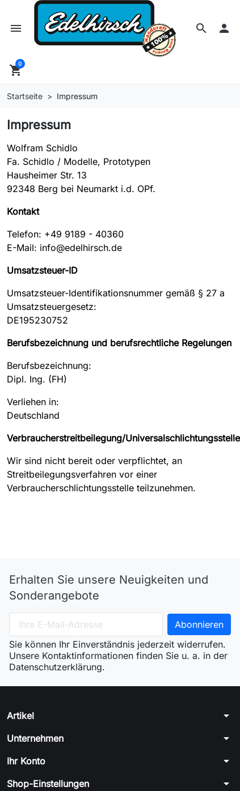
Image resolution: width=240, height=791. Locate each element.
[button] (201, 28)
